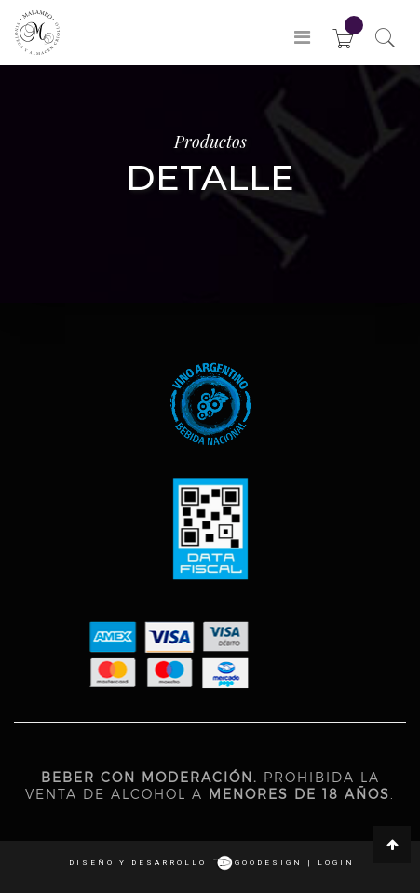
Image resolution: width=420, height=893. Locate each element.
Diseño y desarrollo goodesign (186, 863)
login (336, 863)
